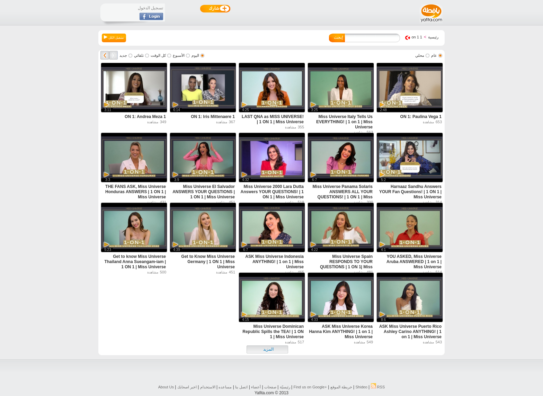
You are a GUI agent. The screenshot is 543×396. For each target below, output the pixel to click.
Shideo (361, 387)
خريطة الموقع (341, 387)
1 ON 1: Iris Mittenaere (213, 116)
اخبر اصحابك (187, 387)
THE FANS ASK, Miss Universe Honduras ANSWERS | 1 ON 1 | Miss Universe (135, 191)
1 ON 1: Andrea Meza (145, 116)
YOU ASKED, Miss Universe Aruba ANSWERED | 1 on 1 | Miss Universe (414, 261)
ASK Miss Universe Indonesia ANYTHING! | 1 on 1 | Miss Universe (274, 261)
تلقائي (139, 55)
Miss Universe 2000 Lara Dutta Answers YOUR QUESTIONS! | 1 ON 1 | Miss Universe (272, 191)
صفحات (270, 387)
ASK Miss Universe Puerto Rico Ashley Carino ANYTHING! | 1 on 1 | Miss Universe (410, 331)
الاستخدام (207, 387)
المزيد (268, 349)
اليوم (195, 55)
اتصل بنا (241, 387)
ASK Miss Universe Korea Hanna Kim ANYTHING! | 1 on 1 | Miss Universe (341, 331)
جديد (123, 55)
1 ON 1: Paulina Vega (421, 116)
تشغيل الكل (114, 37)
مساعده (225, 387)
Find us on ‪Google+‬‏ (310, 387)
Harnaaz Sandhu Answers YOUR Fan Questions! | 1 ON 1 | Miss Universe (410, 191)
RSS (378, 387)
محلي (419, 55)
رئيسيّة (285, 387)
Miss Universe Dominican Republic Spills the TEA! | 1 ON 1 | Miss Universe (273, 331)
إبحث (338, 37)
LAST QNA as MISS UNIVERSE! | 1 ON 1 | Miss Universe (273, 119)
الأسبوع (179, 55)
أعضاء (256, 387)
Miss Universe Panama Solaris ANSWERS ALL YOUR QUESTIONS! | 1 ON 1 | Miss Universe (343, 194)
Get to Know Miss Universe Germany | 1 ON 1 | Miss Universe (208, 261)
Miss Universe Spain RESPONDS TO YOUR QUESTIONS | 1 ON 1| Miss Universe (346, 264)
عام (434, 55)
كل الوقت (158, 55)
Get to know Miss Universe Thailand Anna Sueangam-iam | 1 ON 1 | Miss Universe (135, 261)
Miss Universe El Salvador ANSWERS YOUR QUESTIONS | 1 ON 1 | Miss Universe (203, 191)
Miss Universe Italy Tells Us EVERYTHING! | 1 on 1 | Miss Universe (344, 121)
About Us (166, 387)
